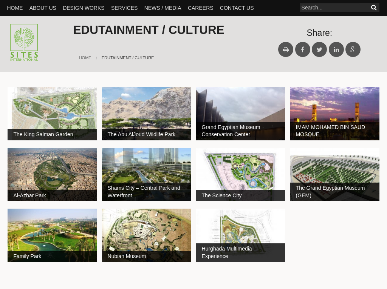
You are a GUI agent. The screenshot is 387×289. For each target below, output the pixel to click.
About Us (42, 8)
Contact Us (237, 8)
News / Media (162, 8)
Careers (201, 8)
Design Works (83, 8)
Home (15, 8)
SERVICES (124, 8)
